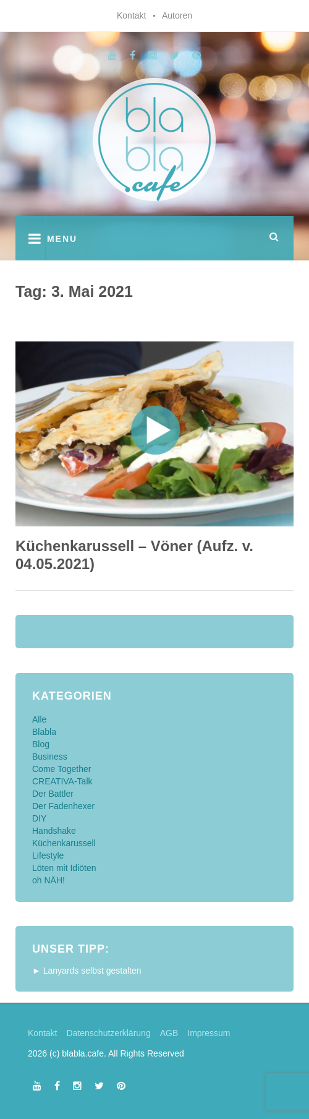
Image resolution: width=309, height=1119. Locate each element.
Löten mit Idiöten (64, 868)
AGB (169, 1033)
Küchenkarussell (64, 843)
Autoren (177, 15)
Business (49, 756)
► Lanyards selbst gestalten (87, 970)
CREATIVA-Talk (62, 781)
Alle (39, 719)
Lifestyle (48, 855)
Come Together (61, 769)
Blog (40, 744)
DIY (39, 818)
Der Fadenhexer (63, 806)
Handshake (54, 831)
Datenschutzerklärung (108, 1033)
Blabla (44, 732)
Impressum (208, 1033)
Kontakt (131, 15)
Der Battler (53, 794)
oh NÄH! (48, 880)
